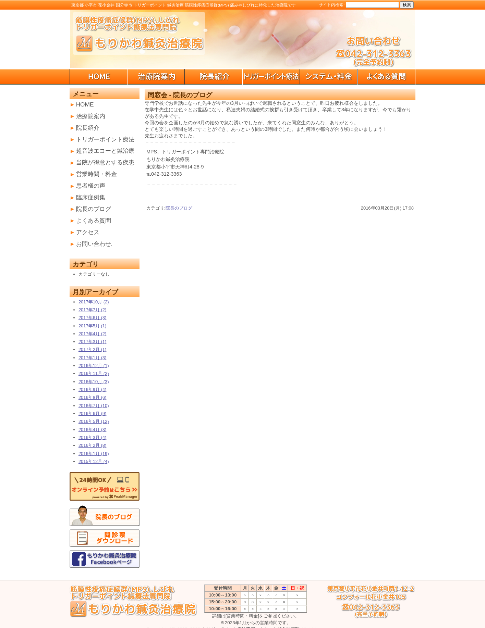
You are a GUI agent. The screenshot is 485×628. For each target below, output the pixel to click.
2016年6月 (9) (92, 413)
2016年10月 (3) (93, 381)
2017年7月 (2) (92, 309)
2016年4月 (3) (92, 429)
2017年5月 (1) (92, 325)
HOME (85, 104)
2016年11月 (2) (93, 373)
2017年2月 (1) (92, 349)
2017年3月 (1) (92, 341)
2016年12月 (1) (93, 365)
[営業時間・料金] (242, 615)
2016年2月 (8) (92, 445)
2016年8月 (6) (92, 397)
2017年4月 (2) (92, 333)
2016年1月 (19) (93, 453)
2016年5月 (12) (93, 421)
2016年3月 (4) (92, 437)
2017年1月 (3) (92, 357)
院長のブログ (179, 208)
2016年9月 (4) (92, 389)
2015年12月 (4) (93, 461)
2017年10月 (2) (93, 301)
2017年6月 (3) (92, 317)
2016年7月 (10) (93, 405)
